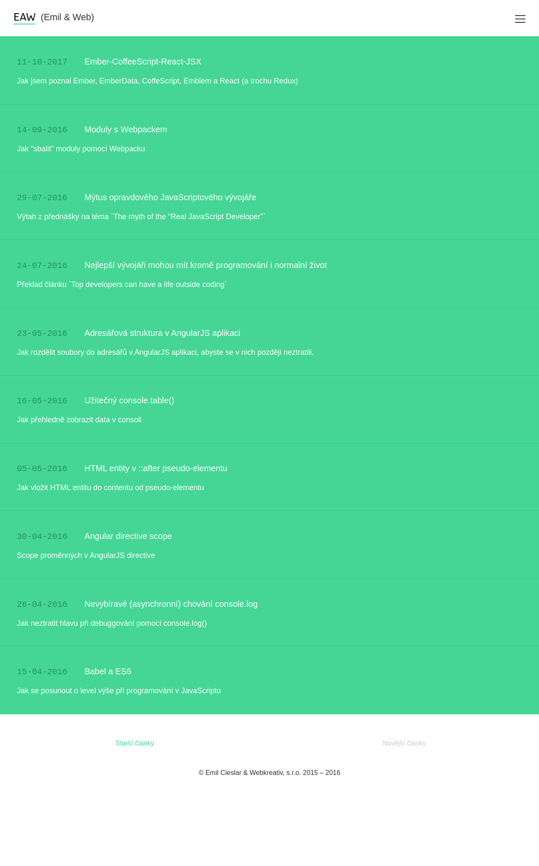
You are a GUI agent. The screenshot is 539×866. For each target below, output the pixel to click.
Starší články (135, 809)
